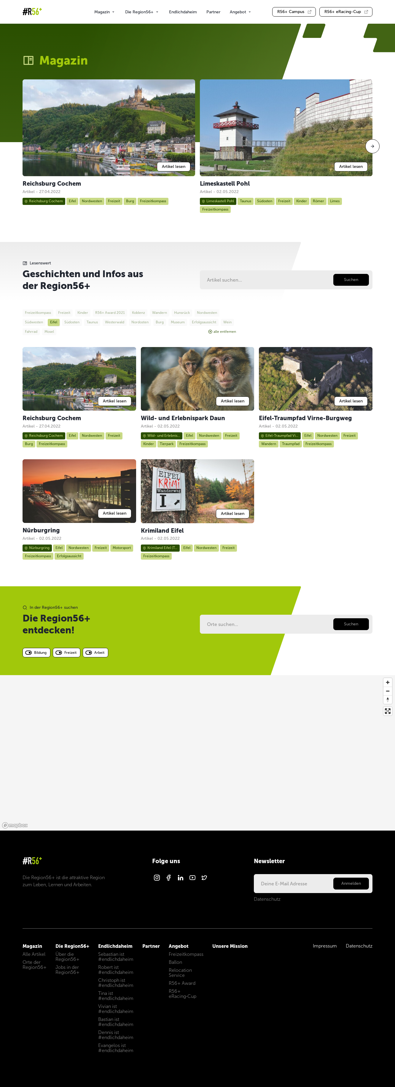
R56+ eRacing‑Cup (182, 994)
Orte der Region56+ (35, 965)
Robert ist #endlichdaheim (115, 970)
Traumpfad (291, 444)
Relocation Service (180, 973)
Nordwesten (92, 201)
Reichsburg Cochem (43, 201)
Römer (318, 201)
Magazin (105, 11)
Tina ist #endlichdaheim (115, 996)
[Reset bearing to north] (387, 699)
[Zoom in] (387, 682)
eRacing (346, 11)
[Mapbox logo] (15, 825)
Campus (294, 11)
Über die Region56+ (67, 957)
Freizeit (114, 201)
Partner (213, 12)
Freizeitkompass (153, 201)
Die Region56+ (142, 11)
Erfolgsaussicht (69, 556)
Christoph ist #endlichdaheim (115, 983)
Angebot (241, 11)
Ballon (175, 962)
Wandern (268, 444)
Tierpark (166, 444)
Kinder (301, 201)
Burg (130, 201)
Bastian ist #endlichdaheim (115, 1022)
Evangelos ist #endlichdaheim (115, 1048)
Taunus (245, 201)
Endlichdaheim (183, 12)
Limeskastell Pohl (218, 201)
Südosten (264, 201)
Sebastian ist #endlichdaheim (115, 957)
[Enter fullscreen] (387, 711)
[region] (197, 753)
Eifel (72, 201)
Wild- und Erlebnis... (161, 435)
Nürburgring (37, 548)
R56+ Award (182, 983)
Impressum (325, 945)
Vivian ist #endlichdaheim (115, 1009)
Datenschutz (267, 899)
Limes (335, 201)
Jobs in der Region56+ (67, 970)
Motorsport (122, 548)
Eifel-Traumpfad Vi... (279, 435)
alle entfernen (222, 332)
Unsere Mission (230, 946)
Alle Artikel (34, 954)
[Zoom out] (387, 691)
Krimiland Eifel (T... (160, 548)
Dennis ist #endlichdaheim (115, 1035)
